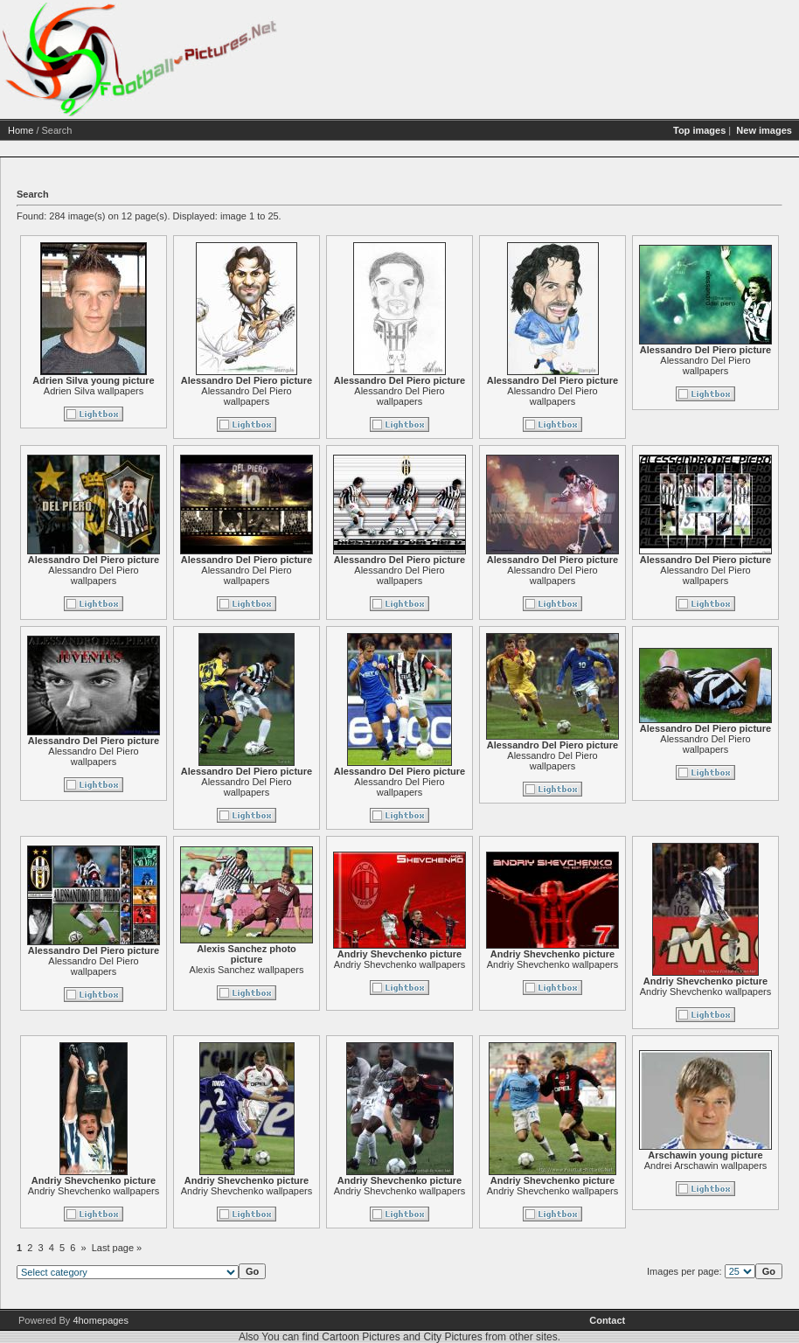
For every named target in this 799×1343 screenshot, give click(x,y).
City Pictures (452, 1337)
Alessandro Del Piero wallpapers (246, 396)
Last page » (117, 1247)
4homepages (101, 1320)
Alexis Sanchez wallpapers (247, 969)
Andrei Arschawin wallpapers (706, 1165)
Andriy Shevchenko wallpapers (399, 964)
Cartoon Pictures (361, 1337)
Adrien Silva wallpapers (93, 391)
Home (20, 130)
